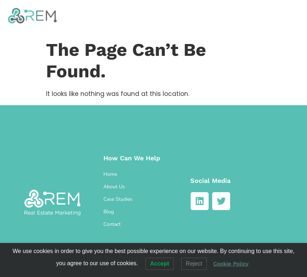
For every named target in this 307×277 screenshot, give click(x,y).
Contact (112, 224)
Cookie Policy (230, 264)
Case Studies (117, 199)
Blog (108, 211)
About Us (114, 186)
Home (110, 174)
